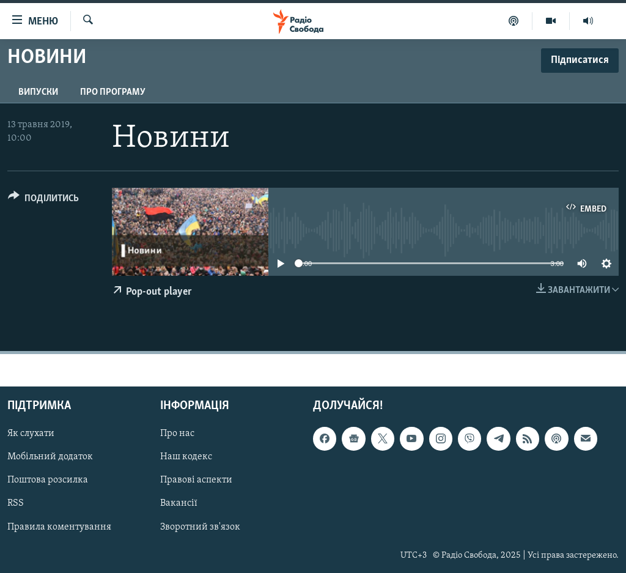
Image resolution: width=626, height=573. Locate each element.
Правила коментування (59, 526)
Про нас (177, 433)
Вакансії (178, 503)
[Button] (43, 200)
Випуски (38, 92)
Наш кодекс (186, 457)
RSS (15, 503)
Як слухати (30, 433)
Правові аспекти (196, 480)
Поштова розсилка (47, 480)
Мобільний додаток (50, 457)
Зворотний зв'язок (200, 526)
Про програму (112, 92)
